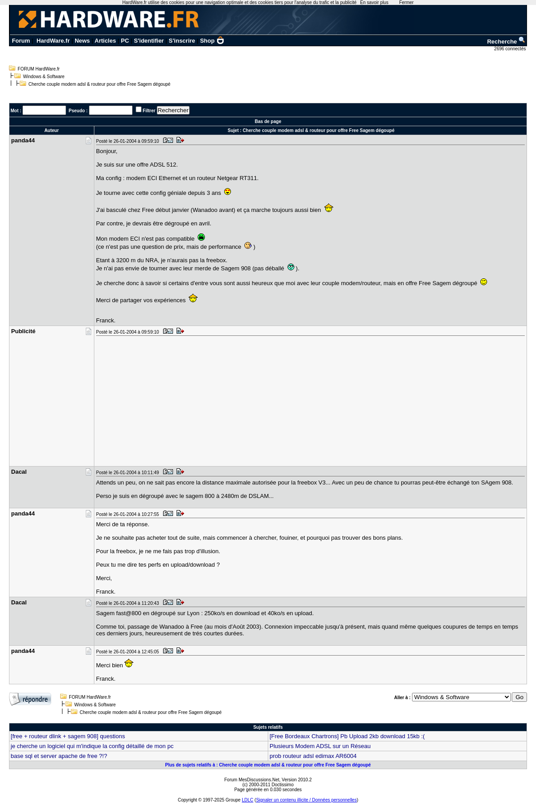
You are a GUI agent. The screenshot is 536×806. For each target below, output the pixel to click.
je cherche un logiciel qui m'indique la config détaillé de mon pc (92, 746)
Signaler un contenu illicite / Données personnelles (306, 799)
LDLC (247, 799)
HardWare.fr (53, 40)
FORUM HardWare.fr (39, 68)
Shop (212, 40)
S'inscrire (182, 40)
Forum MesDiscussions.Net (251, 779)
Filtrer (149, 110)
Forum (21, 40)
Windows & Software (43, 76)
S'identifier (149, 40)
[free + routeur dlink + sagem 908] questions (68, 736)
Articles (105, 40)
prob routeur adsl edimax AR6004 (313, 756)
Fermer (406, 2)
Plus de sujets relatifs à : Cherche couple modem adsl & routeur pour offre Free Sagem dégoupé (268, 764)
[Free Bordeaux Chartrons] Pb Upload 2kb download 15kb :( (347, 736)
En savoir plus (374, 2)
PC (125, 40)
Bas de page (268, 121)
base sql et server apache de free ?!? (59, 756)
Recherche (506, 41)
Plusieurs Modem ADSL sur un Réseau (320, 746)
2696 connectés (510, 48)
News (82, 40)
